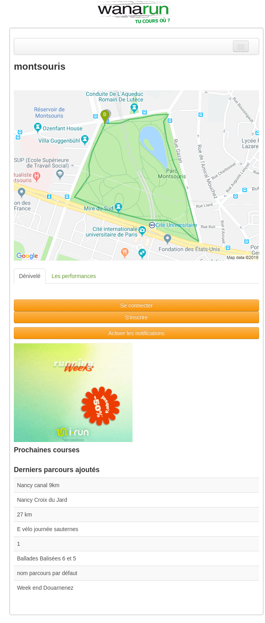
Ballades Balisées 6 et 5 (46, 558)
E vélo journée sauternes (47, 529)
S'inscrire (136, 317)
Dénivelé (29, 276)
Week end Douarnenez (45, 588)
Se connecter (136, 305)
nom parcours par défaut (47, 573)
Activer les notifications (136, 333)
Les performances (73, 276)
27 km (24, 514)
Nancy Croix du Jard (42, 500)
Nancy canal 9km (38, 485)
